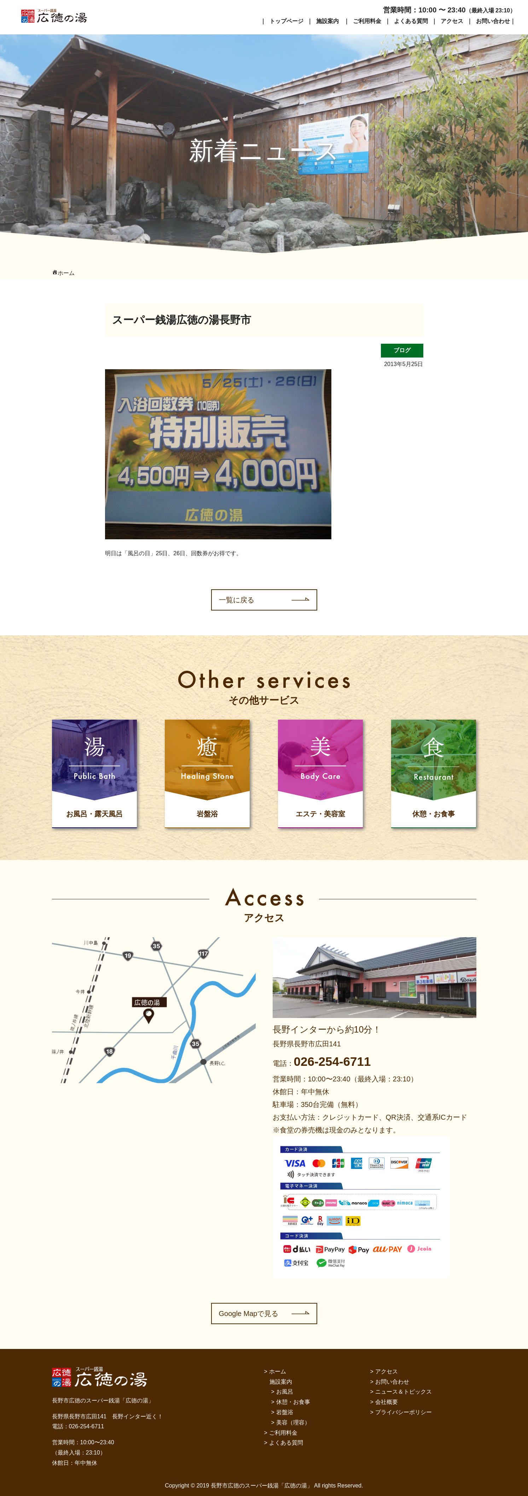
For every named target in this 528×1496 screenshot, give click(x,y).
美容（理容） (293, 1422)
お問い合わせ (493, 21)
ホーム (277, 1371)
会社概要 (386, 1402)
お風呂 (284, 1392)
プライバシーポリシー (403, 1412)
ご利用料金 (367, 21)
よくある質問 (411, 21)
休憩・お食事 (293, 1402)
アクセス (452, 21)
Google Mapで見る (249, 1313)
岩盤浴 (284, 1412)
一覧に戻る (236, 600)
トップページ (286, 21)
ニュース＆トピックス (403, 1392)
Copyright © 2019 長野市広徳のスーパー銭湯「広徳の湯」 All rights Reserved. (264, 1486)
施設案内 (327, 21)
